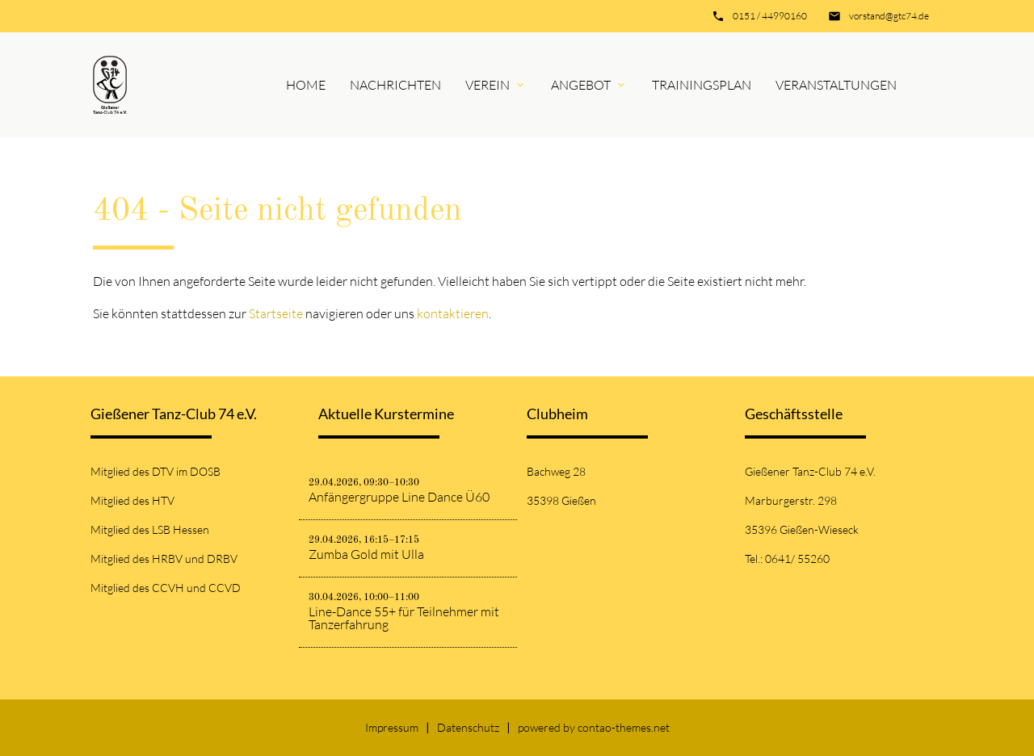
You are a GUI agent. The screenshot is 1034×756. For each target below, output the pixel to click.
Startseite (276, 313)
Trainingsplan (701, 85)
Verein (487, 85)
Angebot (581, 85)
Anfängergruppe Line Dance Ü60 (399, 496)
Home (306, 85)
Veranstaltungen (836, 85)
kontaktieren (453, 313)
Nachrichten (395, 85)
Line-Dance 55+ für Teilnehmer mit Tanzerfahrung (404, 618)
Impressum (391, 727)
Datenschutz (468, 727)
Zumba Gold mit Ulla (366, 554)
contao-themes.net (624, 727)
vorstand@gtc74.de (889, 16)
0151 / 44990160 (770, 16)
